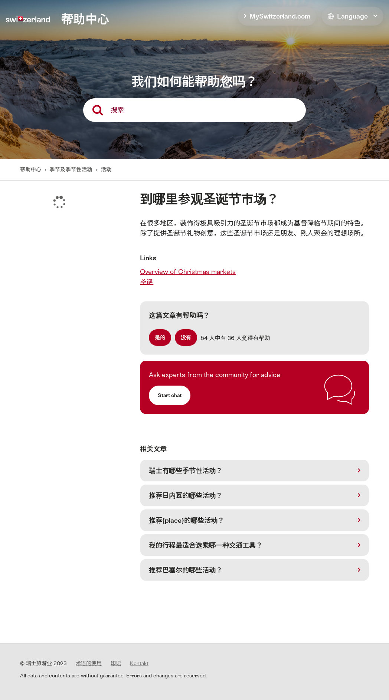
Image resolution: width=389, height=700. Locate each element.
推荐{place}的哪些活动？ (186, 520)
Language (348, 16)
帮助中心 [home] (85, 19)
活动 (106, 169)
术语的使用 (89, 663)
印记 (116, 663)
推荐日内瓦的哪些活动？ (185, 495)
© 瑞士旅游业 (43, 663)
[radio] (160, 337)
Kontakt (139, 663)
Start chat (170, 395)
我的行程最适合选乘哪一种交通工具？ (205, 545)
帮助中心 (31, 169)
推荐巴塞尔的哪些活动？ (185, 570)
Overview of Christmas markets (188, 271)
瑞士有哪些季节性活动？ (185, 471)
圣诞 (146, 281)
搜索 (117, 110)
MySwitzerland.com (279, 16)
